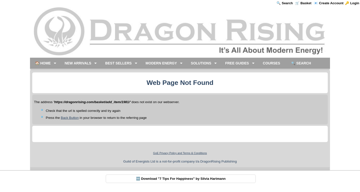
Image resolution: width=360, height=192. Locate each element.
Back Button (70, 118)
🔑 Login (352, 3)
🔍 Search (284, 3)
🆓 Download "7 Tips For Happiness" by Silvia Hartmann (181, 179)
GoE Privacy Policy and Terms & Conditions (180, 153)
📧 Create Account (329, 3)
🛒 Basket (303, 3)
